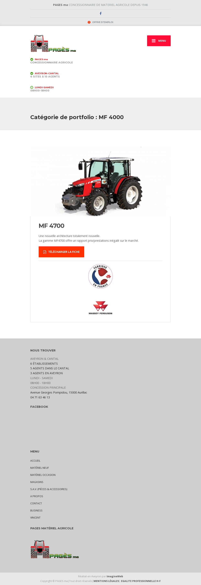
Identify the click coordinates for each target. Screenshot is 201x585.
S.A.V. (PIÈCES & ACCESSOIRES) (48, 489)
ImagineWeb (115, 576)
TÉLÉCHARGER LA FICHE (61, 252)
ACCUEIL (35, 460)
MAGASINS (36, 482)
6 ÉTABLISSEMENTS (44, 363)
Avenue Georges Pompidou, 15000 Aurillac (58, 392)
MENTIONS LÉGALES (106, 581)
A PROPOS (36, 496)
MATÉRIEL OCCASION (43, 475)
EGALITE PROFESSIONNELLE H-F (141, 581)
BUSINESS (36, 510)
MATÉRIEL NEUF (39, 468)
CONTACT (36, 503)
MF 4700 (51, 225)
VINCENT (35, 517)
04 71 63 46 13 (40, 397)
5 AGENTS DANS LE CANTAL (49, 368)
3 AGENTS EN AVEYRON (46, 373)
